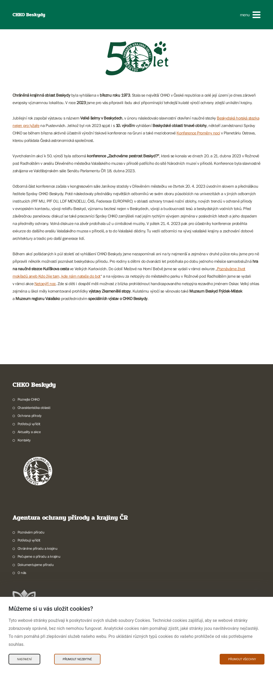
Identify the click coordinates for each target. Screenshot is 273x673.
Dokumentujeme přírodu (36, 565)
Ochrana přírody (30, 415)
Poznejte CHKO (29, 399)
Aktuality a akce (29, 432)
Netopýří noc (45, 283)
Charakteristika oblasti (34, 407)
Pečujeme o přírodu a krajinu (39, 556)
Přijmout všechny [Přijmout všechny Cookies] (242, 659)
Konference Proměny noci (198, 132)
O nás (22, 573)
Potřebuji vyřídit (29, 424)
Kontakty (24, 440)
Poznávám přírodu (31, 532)
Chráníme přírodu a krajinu (38, 548)
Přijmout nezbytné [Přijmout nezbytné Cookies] (77, 659)
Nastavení (24, 659)
